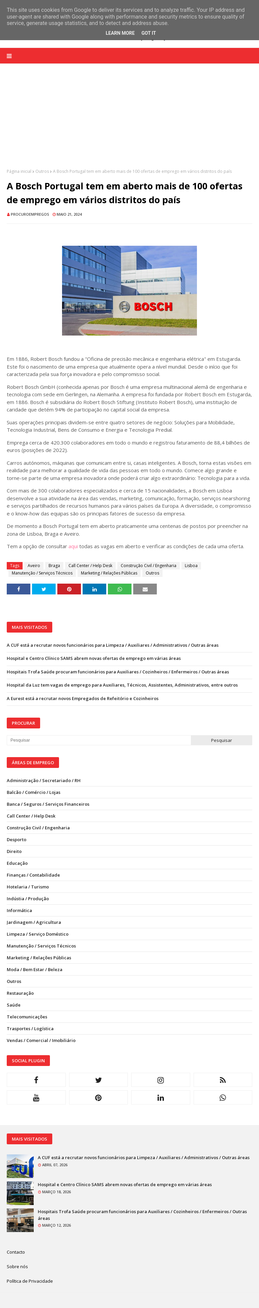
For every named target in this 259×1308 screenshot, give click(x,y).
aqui (73, 546)
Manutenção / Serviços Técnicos (42, 573)
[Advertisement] (129, 121)
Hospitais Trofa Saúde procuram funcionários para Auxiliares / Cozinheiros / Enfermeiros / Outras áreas (118, 672)
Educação (17, 863)
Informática (19, 910)
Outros (42, 171)
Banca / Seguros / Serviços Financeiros (48, 804)
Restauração (20, 993)
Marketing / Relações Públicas (109, 573)
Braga (54, 565)
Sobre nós (17, 1266)
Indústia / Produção (28, 899)
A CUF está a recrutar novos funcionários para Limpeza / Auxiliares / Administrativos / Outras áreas (113, 645)
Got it (148, 33)
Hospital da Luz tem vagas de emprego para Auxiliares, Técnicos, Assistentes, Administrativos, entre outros (122, 685)
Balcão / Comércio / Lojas (33, 792)
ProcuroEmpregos (30, 214)
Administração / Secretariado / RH (44, 780)
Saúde (14, 1005)
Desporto (16, 839)
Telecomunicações (27, 1017)
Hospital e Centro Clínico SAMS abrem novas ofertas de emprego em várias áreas (94, 658)
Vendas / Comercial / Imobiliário (41, 1040)
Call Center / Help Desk (90, 565)
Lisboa (191, 565)
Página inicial (19, 171)
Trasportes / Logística (30, 1028)
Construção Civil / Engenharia (148, 565)
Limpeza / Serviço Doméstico (37, 934)
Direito (14, 851)
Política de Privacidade (30, 1281)
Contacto (16, 1252)
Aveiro (34, 565)
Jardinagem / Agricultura (34, 922)
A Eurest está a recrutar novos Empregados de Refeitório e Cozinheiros (83, 698)
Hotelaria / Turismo (28, 887)
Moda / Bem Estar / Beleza (34, 969)
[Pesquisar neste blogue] (99, 740)
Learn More (120, 33)
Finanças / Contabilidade (33, 875)
